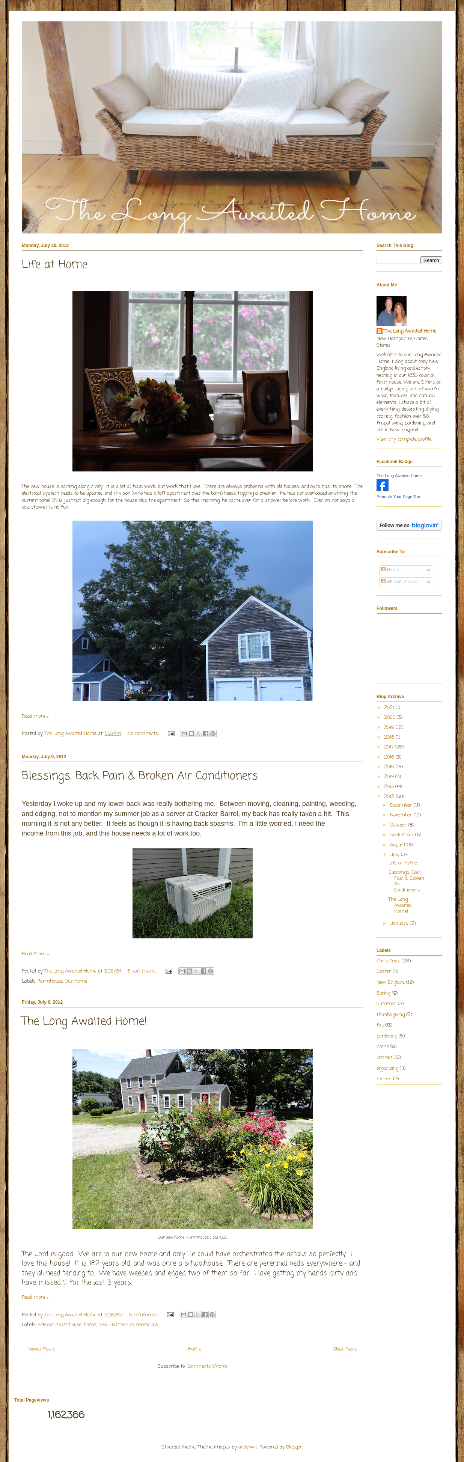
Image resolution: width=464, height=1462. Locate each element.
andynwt (247, 1447)
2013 (389, 786)
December (402, 805)
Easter (384, 971)
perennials (147, 1324)
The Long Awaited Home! (84, 1021)
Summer (386, 1003)
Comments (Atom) (207, 1366)
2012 (390, 796)
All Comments (399, 582)
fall (380, 1025)
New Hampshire (116, 1324)
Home (194, 1349)
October (399, 825)
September (402, 835)
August (398, 845)
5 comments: (143, 971)
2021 (390, 707)
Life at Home (54, 265)
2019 (390, 727)
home (90, 1324)
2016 (390, 757)
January (400, 923)
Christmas (388, 961)
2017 (389, 747)
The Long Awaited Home (410, 331)
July (395, 854)
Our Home (76, 981)
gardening (387, 1036)
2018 (390, 737)
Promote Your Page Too (398, 496)
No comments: (143, 733)
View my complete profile (404, 439)
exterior (46, 1324)
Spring (383, 993)
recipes (384, 1079)
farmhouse (50, 981)
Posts (390, 570)
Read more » (35, 716)
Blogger (294, 1447)
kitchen (384, 1057)
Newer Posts (41, 1349)
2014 (389, 776)
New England (391, 982)
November (402, 815)
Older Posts (345, 1349)
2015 (390, 767)
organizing (387, 1068)
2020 (390, 717)
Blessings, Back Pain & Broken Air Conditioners (140, 776)
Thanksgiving (391, 1014)
